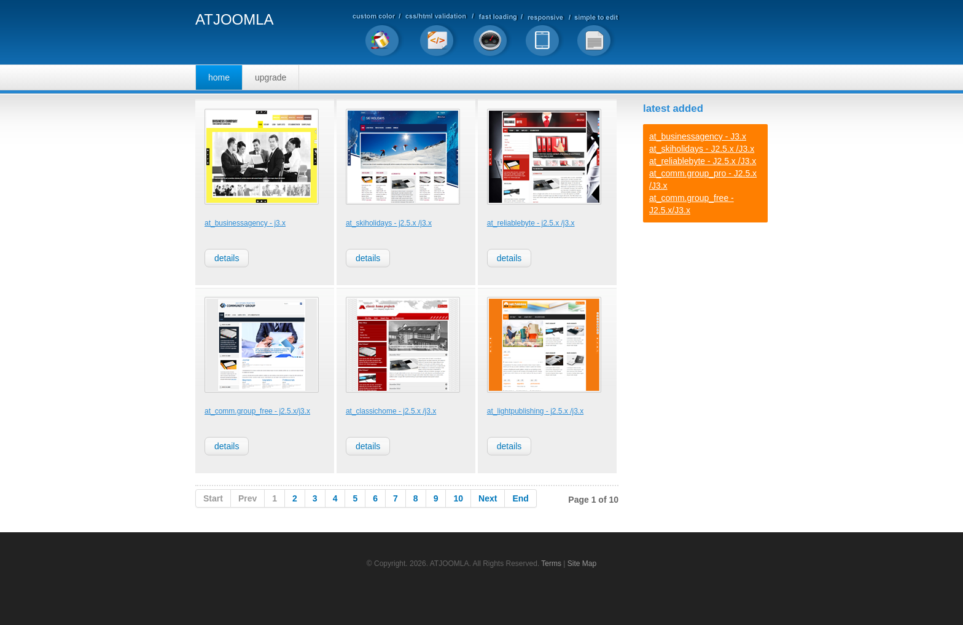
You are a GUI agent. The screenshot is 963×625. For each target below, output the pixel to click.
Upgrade (270, 77)
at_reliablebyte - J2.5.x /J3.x (531, 223)
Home (219, 77)
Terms (551, 563)
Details (226, 258)
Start (213, 498)
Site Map (581, 563)
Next (487, 498)
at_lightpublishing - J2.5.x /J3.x (535, 411)
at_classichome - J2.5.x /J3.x (391, 411)
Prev (247, 498)
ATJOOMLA (234, 20)
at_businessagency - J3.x (245, 223)
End (520, 498)
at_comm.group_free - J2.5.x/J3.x (257, 411)
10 (458, 498)
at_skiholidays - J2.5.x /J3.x (389, 223)
